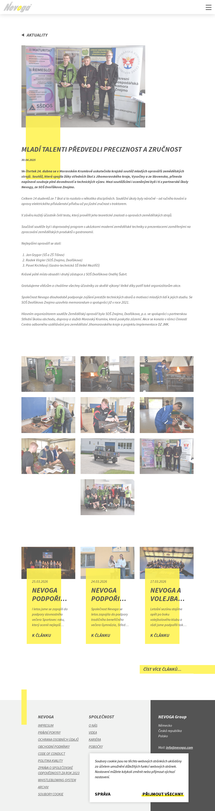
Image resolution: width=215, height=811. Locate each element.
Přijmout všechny (162, 794)
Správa (102, 794)
